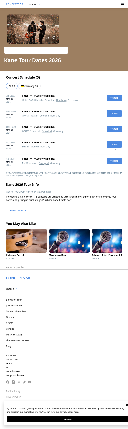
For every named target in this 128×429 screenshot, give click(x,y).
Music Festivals (14, 334)
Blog (8, 346)
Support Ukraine (15, 375)
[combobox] (34, 4)
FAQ (8, 367)
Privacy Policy (13, 396)
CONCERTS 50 (14, 4)
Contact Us (12, 359)
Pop (22, 191)
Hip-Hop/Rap (33, 191)
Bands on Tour (14, 299)
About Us (11, 355)
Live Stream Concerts (17, 340)
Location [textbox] (32, 4)
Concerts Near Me (16, 311)
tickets (114, 98)
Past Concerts (18, 210)
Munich (35, 146)
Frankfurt (47, 131)
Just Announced (14, 305)
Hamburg (61, 100)
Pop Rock (46, 191)
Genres (10, 317)
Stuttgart (44, 163)
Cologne (44, 115)
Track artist (36, 50)
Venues (10, 328)
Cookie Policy (13, 391)
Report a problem (15, 267)
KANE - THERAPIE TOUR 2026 (38, 96)
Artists (9, 322)
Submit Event (13, 371)
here (76, 411)
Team (9, 363)
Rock (16, 191)
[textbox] (12, 289)
